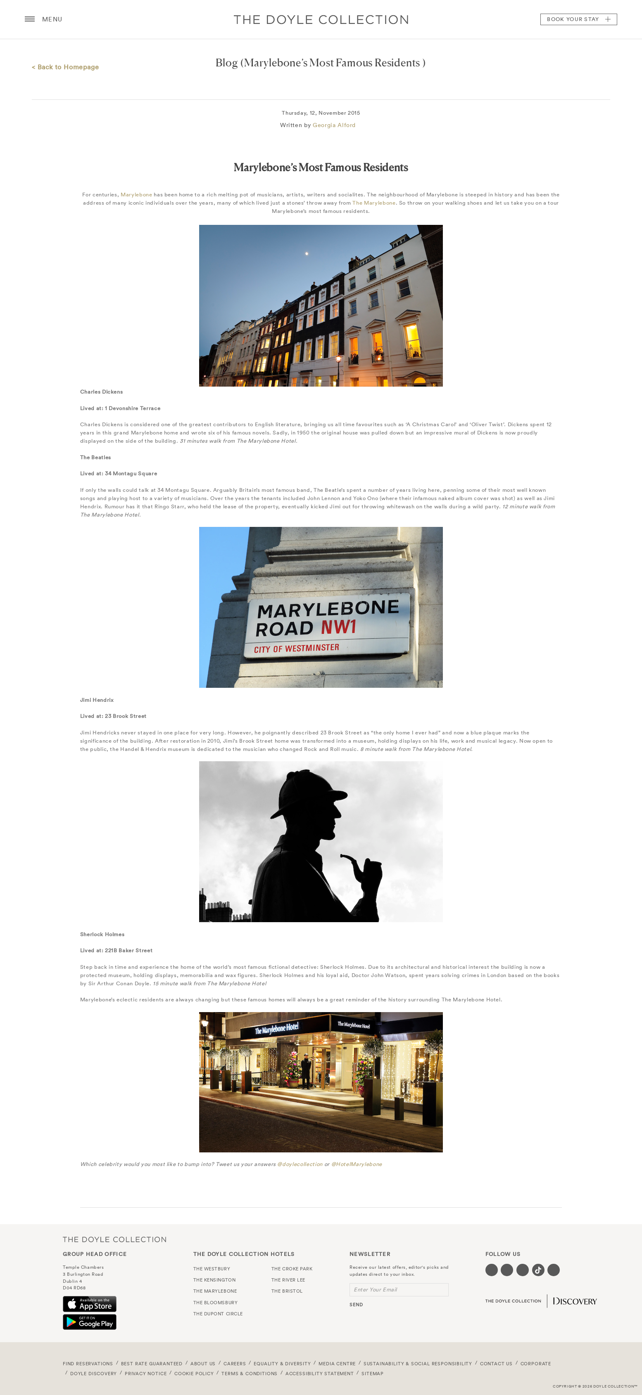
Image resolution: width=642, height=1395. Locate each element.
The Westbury (212, 1268)
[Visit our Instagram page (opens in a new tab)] (522, 1270)
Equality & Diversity (282, 1363)
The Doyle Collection (114, 1239)
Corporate (536, 1363)
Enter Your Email (375, 1289)
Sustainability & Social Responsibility (418, 1363)
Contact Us (496, 1363)
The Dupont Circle (218, 1313)
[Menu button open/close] (29, 19)
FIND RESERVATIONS (88, 1363)
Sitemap (372, 1373)
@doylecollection (299, 1164)
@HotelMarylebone (356, 1164)
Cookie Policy (194, 1373)
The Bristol (287, 1291)
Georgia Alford (334, 125)
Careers (235, 1363)
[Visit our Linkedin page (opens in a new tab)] (553, 1270)
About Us (203, 1363)
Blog (227, 62)
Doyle (321, 19)
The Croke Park (292, 1268)
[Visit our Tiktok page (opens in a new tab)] (538, 1270)
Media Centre (337, 1363)
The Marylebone (373, 202)
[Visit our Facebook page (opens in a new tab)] (491, 1270)
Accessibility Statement (319, 1373)
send (356, 1304)
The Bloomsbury (215, 1302)
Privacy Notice (146, 1373)
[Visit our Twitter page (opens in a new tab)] (507, 1270)
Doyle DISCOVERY (93, 1373)
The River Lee (288, 1280)
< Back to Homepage (65, 67)
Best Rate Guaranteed (152, 1363)
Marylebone (136, 194)
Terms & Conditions (249, 1373)
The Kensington (214, 1280)
